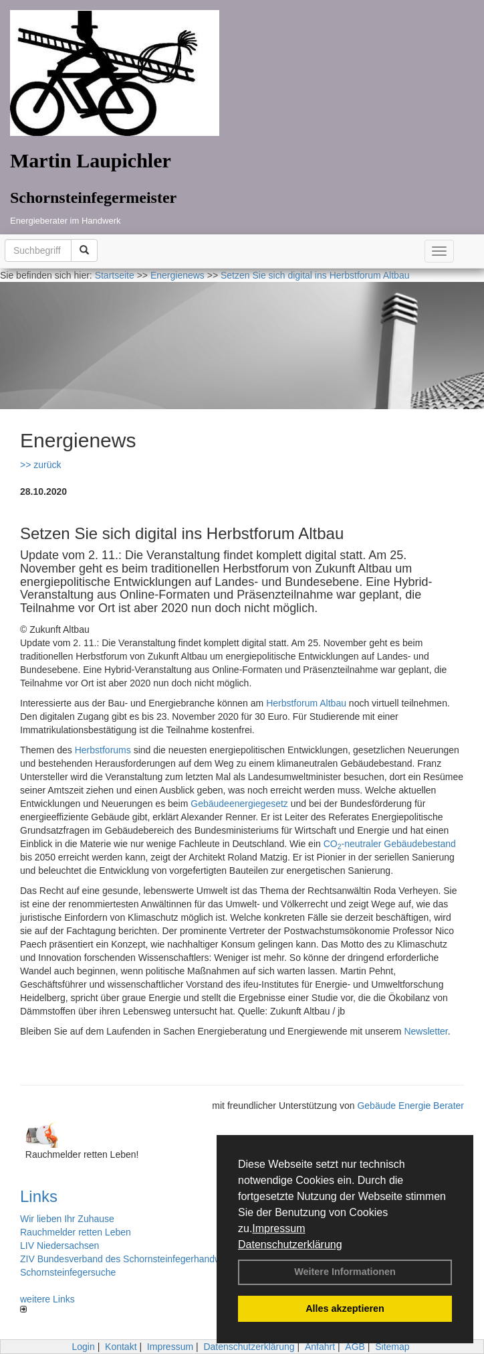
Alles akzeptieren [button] (345, 1308)
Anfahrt (320, 1346)
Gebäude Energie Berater (410, 1105)
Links (38, 1196)
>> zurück (40, 464)
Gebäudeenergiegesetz (239, 803)
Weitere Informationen (345, 1271)
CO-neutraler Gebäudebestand (390, 843)
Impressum (278, 1228)
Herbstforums (103, 750)
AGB (355, 1346)
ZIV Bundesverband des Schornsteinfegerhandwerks (129, 1259)
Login (83, 1346)
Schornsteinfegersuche (68, 1272)
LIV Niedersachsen (59, 1245)
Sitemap (392, 1346)
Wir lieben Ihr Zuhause (67, 1218)
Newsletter (425, 1031)
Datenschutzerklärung (290, 1244)
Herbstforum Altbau (306, 703)
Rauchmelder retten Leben (75, 1232)
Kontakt (120, 1346)
